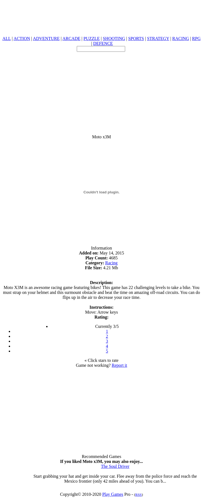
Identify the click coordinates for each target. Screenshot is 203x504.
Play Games (112, 494)
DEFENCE (103, 43)
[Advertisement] (101, 90)
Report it (119, 365)
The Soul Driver (115, 466)
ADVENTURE (46, 38)
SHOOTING (114, 38)
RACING (180, 38)
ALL (6, 38)
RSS (138, 494)
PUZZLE (91, 38)
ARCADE (71, 38)
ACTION (22, 38)
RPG (196, 38)
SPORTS (136, 38)
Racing (111, 262)
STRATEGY (158, 38)
